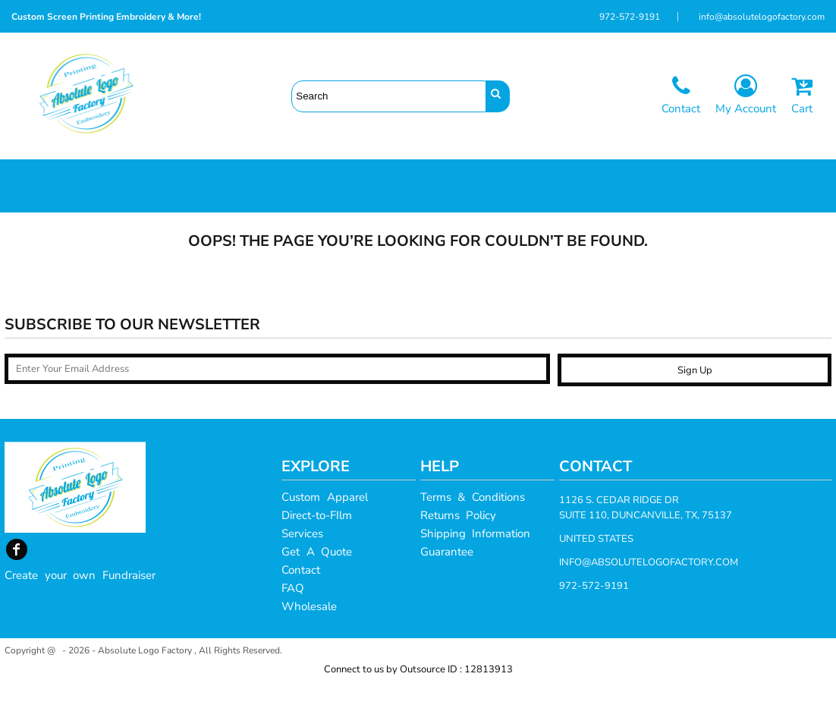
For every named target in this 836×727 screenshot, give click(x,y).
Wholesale (309, 651)
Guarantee (446, 597)
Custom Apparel (324, 542)
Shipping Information (475, 579)
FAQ (292, 633)
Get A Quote (316, 597)
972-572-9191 (629, 17)
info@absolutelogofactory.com (762, 17)
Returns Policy (458, 560)
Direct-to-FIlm (316, 560)
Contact (300, 615)
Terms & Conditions (472, 542)
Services (302, 579)
